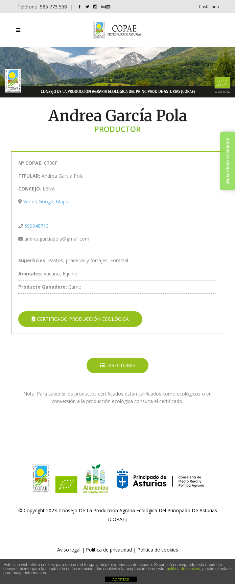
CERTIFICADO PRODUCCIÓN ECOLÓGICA (80, 319)
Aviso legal (68, 549)
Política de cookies (157, 549)
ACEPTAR (121, 580)
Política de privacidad (109, 549)
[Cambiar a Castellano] (209, 6)
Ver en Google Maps (45, 201)
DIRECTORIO (117, 365)
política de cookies (183, 568)
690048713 (36, 226)
